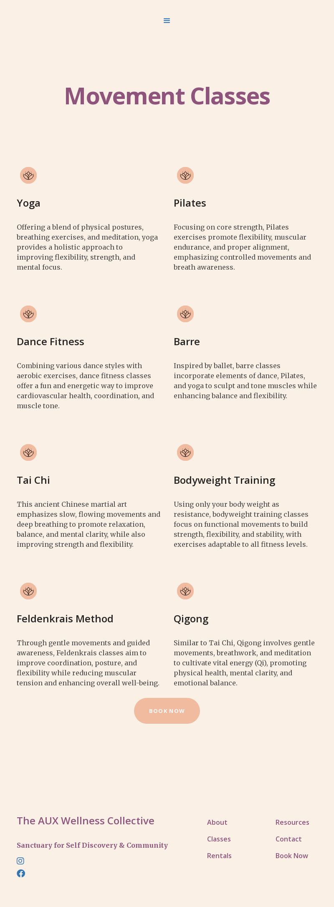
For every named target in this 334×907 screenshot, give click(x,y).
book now (167, 711)
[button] (167, 20)
